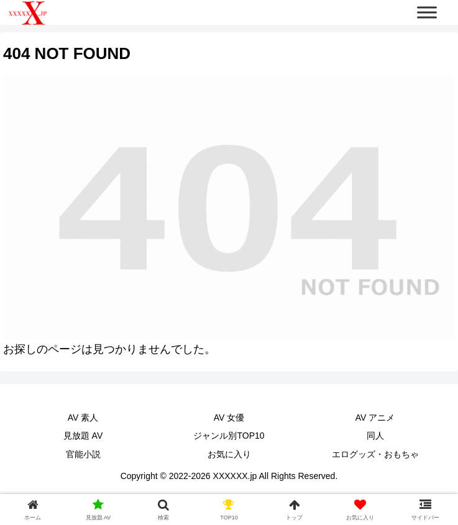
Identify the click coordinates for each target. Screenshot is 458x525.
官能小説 (83, 454)
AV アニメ (375, 417)
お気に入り (229, 454)
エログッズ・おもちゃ (375, 454)
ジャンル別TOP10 (228, 436)
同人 (375, 436)
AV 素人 (83, 417)
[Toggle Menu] (427, 12)
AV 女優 (229, 417)
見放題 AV (83, 436)
